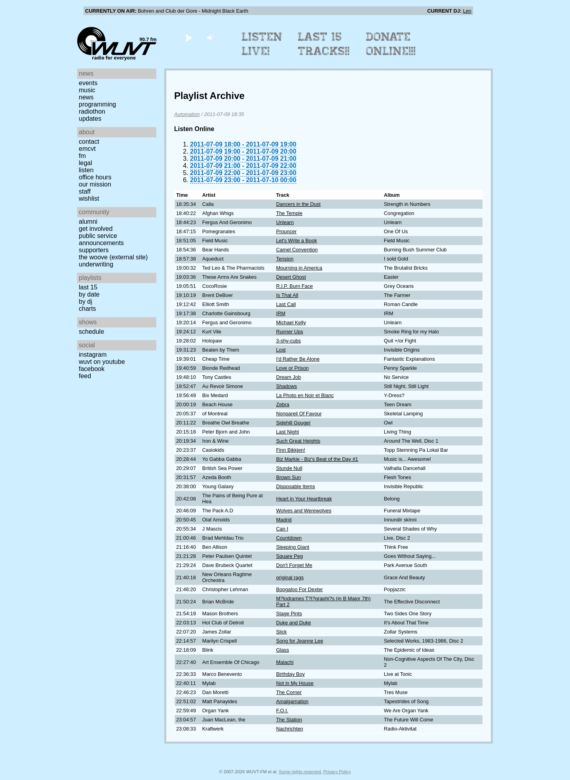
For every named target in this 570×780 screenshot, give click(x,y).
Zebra (282, 404)
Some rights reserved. (300, 771)
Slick (281, 632)
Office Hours (95, 177)
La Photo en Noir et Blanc (305, 395)
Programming (97, 104)
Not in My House (295, 683)
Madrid (283, 520)
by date (89, 294)
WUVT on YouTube (102, 361)
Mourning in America (299, 268)
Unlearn (285, 222)
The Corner (289, 692)
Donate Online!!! (391, 44)
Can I (282, 529)
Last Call (286, 304)
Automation (187, 114)
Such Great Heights (298, 441)
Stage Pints (289, 613)
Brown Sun (288, 477)
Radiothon (92, 111)
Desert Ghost (291, 277)
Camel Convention (296, 250)
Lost (280, 350)
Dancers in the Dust (298, 204)
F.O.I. (282, 710)
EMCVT (87, 148)
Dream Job (288, 377)
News (86, 97)
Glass (282, 650)
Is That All (287, 295)
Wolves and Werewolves (303, 511)
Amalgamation (292, 701)
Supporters (94, 250)
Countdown (289, 538)
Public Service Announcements (101, 239)
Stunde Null (289, 468)
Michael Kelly (291, 322)
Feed (85, 376)
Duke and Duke (293, 623)
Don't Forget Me (294, 565)
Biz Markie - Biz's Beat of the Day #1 (317, 459)
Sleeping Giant (292, 547)
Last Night (287, 432)
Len (467, 11)
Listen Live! (262, 44)
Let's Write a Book (296, 241)
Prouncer (286, 231)
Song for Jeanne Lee (299, 641)
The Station (289, 720)
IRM (280, 313)
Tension (284, 259)
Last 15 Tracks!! (324, 44)
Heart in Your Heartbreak (304, 499)
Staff (85, 191)
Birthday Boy (290, 674)
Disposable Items (295, 486)
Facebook (91, 368)
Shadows (286, 386)
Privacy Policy (337, 771)
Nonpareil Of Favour (298, 414)
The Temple (289, 213)
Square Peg (289, 556)
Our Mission (95, 184)
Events (88, 83)
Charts (87, 308)
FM (82, 155)
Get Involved (95, 228)
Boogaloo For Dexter (299, 589)
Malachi (284, 662)
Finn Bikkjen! (290, 450)
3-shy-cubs (288, 341)
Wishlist (89, 198)
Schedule (91, 331)
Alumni (88, 221)
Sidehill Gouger (293, 423)
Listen (86, 170)
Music (87, 90)
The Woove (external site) (113, 257)
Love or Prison (292, 368)
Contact (89, 141)
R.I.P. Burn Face (294, 286)
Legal (85, 163)
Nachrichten (289, 729)
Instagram (92, 354)
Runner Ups (289, 332)
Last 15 (88, 287)
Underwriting (96, 264)
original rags (290, 577)
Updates (90, 118)
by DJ (85, 301)
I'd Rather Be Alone (297, 359)
